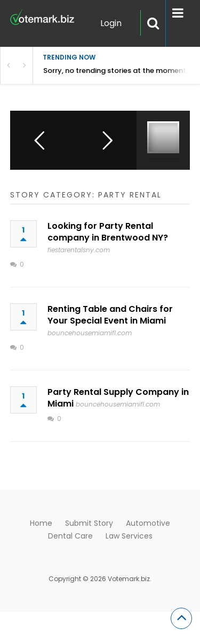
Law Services (129, 536)
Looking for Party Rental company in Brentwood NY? (107, 232)
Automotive (148, 523)
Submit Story (89, 523)
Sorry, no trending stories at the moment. (115, 70)
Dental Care (70, 536)
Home (41, 523)
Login (111, 23)
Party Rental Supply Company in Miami (118, 398)
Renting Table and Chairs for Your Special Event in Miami (110, 315)
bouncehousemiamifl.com (89, 332)
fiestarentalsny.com (78, 249)
